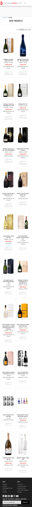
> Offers (10, 17)
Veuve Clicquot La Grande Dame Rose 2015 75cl (8, 373)
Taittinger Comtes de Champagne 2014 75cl (8, 104)
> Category (4, 17)
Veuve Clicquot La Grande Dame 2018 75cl (23, 325)
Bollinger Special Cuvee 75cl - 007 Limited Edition (8, 149)
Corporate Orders (22, 486)
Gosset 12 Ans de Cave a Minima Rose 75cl (8, 194)
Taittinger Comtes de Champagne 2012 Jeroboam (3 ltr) (23, 281)
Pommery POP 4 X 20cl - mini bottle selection (23, 415)
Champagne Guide (7, 488)
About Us (5, 484)
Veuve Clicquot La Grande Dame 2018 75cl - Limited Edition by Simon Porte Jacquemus (8, 327)
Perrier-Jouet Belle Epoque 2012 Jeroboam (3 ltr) (23, 237)
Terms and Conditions (23, 490)
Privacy (4, 490)
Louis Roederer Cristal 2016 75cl (8, 236)
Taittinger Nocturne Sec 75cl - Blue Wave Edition (23, 60)
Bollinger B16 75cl (23, 104)
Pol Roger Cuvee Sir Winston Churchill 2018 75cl (8, 281)
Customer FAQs (21, 488)
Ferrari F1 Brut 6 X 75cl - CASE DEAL (8, 415)
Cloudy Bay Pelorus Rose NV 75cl (8, 458)
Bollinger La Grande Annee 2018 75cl (8, 60)
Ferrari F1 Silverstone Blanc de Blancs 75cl (23, 373)
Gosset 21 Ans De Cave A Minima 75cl (23, 194)
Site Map (19, 492)
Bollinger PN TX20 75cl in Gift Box (23, 149)
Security (5, 492)
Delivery (5, 486)
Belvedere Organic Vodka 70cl (23, 458)
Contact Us (20, 484)
